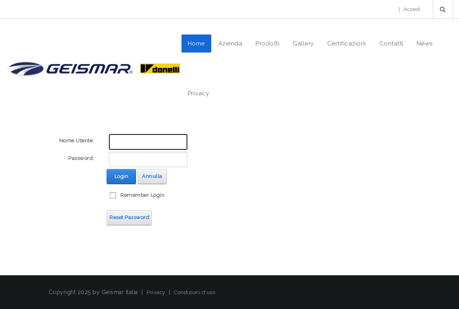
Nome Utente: (76, 141)
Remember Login (142, 195)
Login (121, 176)
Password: (81, 158)
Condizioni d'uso (194, 292)
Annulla (152, 176)
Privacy (156, 292)
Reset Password (129, 217)
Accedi (412, 9)
